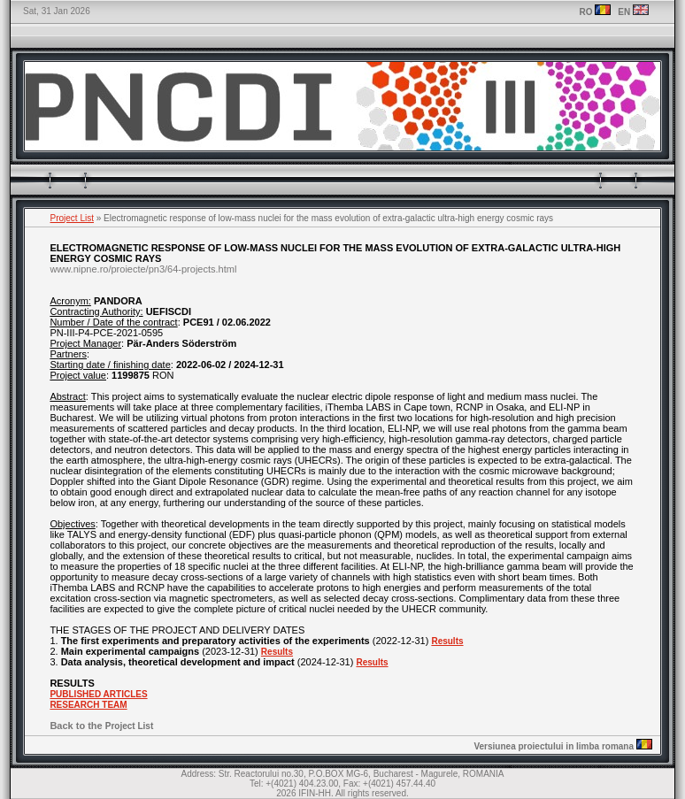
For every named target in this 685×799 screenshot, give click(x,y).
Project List (72, 218)
